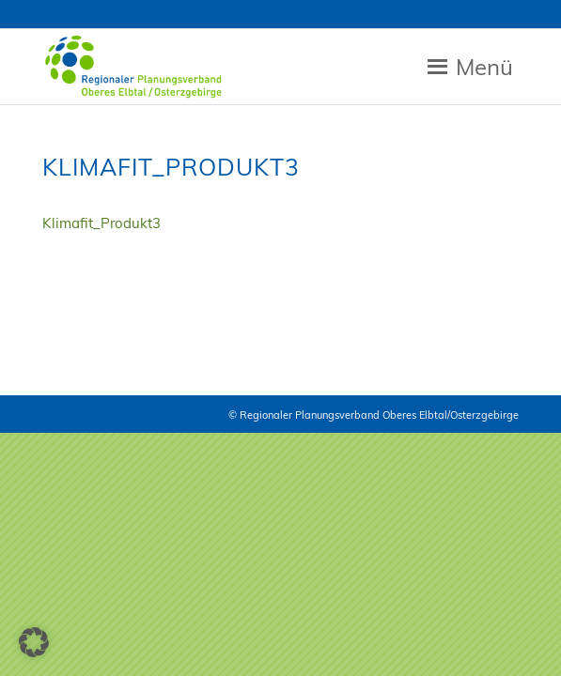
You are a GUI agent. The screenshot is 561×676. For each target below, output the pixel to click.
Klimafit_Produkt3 (101, 223)
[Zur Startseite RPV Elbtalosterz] (233, 66)
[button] (34, 642)
